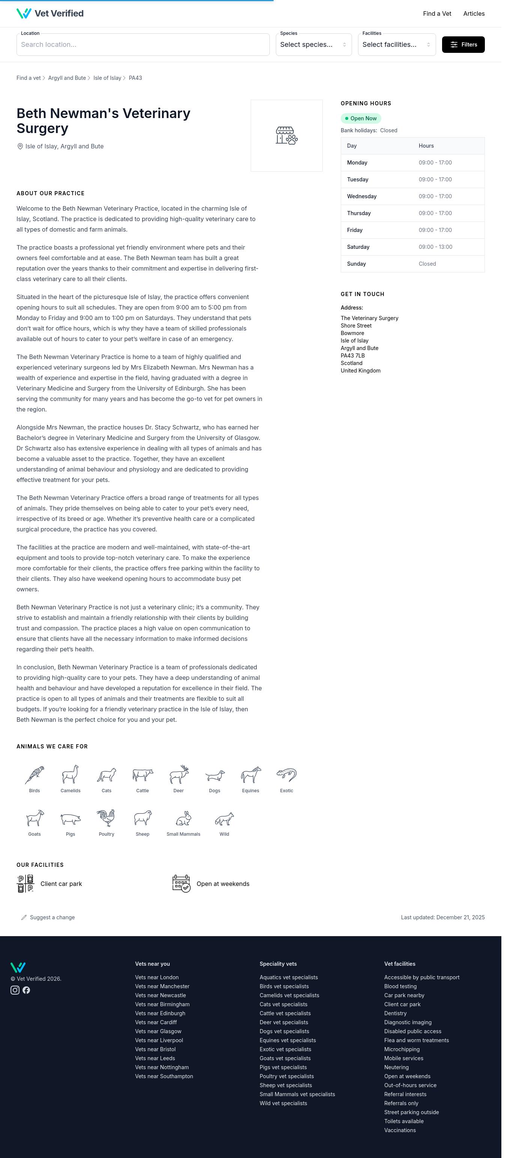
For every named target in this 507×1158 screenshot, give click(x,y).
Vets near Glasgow (158, 1031)
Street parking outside (411, 1112)
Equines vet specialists (288, 1040)
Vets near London (157, 977)
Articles (474, 13)
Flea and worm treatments (416, 1040)
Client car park (402, 1004)
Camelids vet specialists (289, 995)
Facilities (372, 33)
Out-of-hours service (410, 1085)
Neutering (396, 1067)
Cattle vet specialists (285, 1013)
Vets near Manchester (162, 986)
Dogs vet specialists (284, 1031)
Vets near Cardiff (156, 1022)
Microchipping (402, 1049)
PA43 (135, 78)
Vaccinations (400, 1130)
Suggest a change (48, 917)
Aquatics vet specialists (289, 977)
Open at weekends (407, 1076)
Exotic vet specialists (285, 1049)
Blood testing (400, 986)
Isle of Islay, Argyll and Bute (65, 146)
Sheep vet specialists (286, 1085)
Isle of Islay (107, 78)
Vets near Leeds (155, 1058)
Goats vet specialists (285, 1058)
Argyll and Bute (67, 78)
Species (289, 33)
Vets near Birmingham (162, 1004)
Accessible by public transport (422, 977)
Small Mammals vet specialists (297, 1094)
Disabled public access (412, 1031)
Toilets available (404, 1121)
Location (30, 33)
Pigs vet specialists (283, 1067)
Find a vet (29, 78)
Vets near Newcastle (160, 995)
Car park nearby (404, 995)
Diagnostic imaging (408, 1022)
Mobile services (403, 1058)
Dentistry (395, 1013)
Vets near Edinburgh (160, 1013)
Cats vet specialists (284, 1004)
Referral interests (405, 1094)
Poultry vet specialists (287, 1076)
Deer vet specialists (284, 1022)
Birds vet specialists (284, 986)
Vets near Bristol (155, 1049)
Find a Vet (437, 13)
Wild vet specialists (283, 1103)
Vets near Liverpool (159, 1040)
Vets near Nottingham (162, 1067)
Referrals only (401, 1103)
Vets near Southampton (164, 1076)
